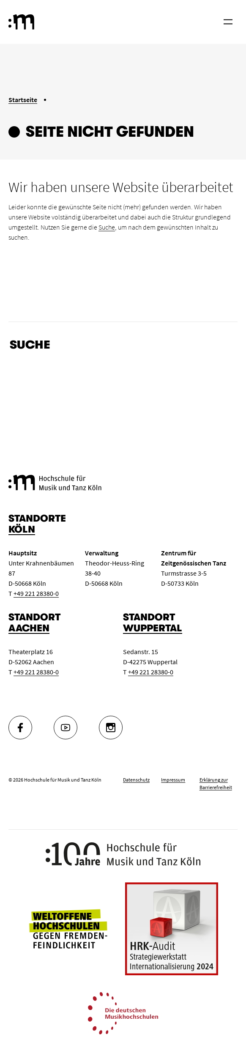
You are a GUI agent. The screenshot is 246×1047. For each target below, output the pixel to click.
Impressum (173, 779)
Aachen (28, 628)
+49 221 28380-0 (36, 593)
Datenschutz (136, 779)
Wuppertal (152, 628)
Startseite (22, 99)
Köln (21, 529)
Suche (106, 227)
